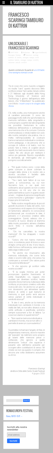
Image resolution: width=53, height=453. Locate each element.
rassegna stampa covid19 (29, 60)
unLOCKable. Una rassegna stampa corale (26, 71)
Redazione (26, 52)
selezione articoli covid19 (17, 62)
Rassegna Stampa (14, 55)
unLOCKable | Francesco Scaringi (23, 46)
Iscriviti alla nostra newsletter (17, 428)
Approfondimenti (40, 52)
